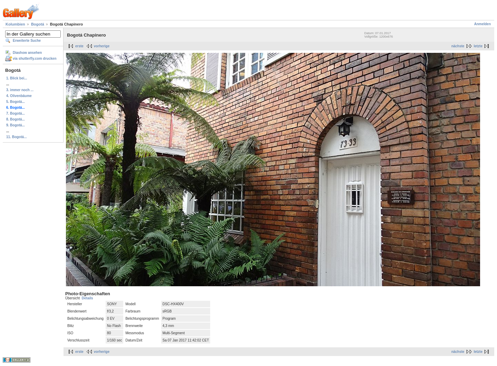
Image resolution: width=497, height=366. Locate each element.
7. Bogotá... (15, 113)
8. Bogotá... (15, 119)
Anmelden (482, 24)
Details (87, 298)
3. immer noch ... (19, 90)
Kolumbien (15, 24)
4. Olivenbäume (19, 96)
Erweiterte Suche (27, 40)
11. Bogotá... (16, 137)
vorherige (102, 46)
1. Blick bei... (16, 78)
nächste (458, 46)
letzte (478, 46)
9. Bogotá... (15, 125)
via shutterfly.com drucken (35, 58)
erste (79, 46)
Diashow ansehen (27, 53)
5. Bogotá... (15, 102)
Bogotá (37, 24)
